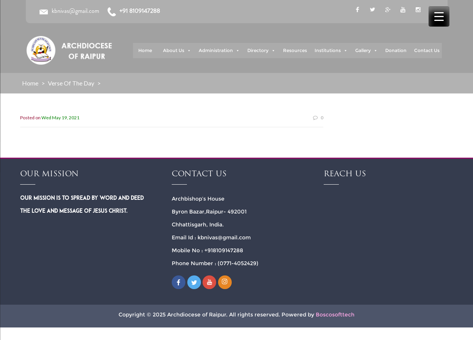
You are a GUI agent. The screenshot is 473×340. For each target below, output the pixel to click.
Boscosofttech (335, 314)
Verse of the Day (71, 83)
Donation (396, 50)
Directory (261, 50)
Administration (219, 50)
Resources (295, 50)
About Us (177, 50)
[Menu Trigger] (439, 16)
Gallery (366, 50)
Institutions (331, 50)
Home (145, 50)
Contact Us (427, 50)
